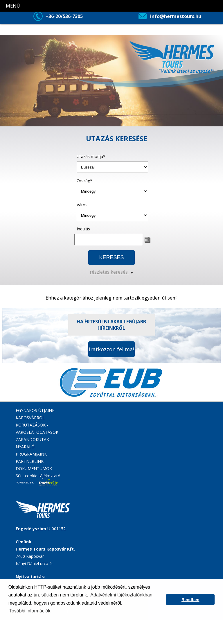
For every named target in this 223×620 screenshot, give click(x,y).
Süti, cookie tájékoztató (38, 476)
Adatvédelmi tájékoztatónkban (121, 594)
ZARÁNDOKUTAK (32, 439)
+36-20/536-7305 (64, 16)
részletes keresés (111, 272)
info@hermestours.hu (175, 16)
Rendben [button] (190, 599)
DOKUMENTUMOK (34, 468)
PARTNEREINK (30, 461)
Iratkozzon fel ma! (111, 349)
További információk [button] (29, 610)
